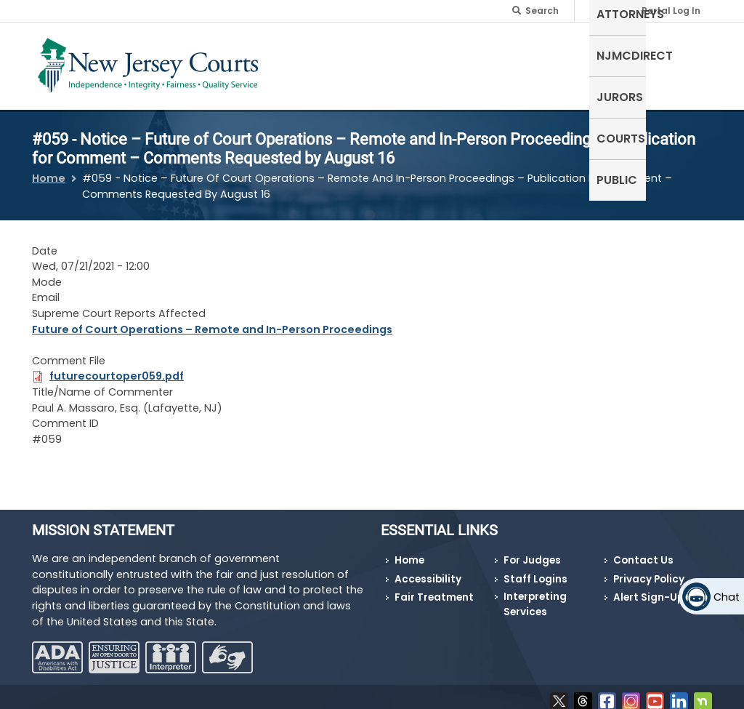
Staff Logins (535, 570)
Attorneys (400, 54)
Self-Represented (304, 63)
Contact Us (643, 551)
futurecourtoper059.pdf (116, 367)
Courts (625, 54)
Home (48, 169)
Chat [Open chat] (726, 597)
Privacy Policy (648, 570)
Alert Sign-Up (648, 589)
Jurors (563, 54)
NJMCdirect (487, 54)
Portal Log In (671, 10)
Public (684, 54)
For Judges (532, 551)
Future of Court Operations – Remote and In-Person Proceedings (212, 320)
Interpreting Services (535, 595)
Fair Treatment (434, 589)
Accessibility (428, 570)
